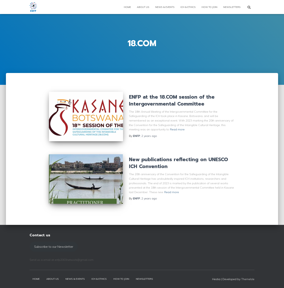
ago (149, 136)
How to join (209, 7)
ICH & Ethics (188, 7)
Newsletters (232, 7)
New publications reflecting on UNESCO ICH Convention (178, 163)
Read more (177, 129)
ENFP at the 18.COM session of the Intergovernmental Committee (172, 100)
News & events (165, 7)
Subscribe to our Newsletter (53, 247)
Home (127, 7)
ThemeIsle (247, 279)
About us (143, 7)
